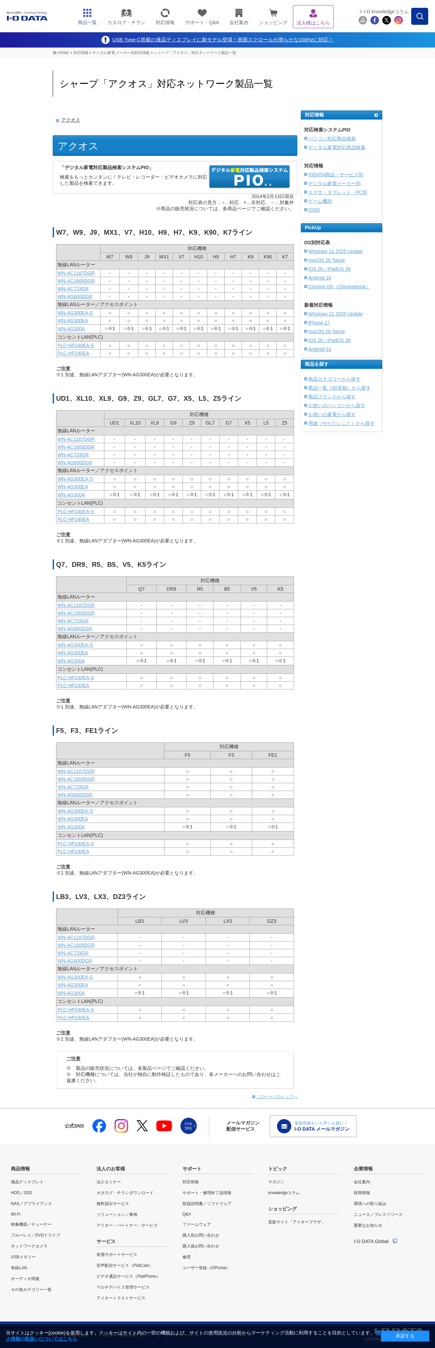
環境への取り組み (370, 1203)
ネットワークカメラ (29, 1246)
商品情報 (20, 1168)
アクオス (70, 120)
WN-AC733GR (73, 288)
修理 (186, 1257)
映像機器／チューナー (31, 1224)
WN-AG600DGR (74, 296)
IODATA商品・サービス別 (335, 174)
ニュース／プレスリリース (378, 1214)
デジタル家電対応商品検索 (336, 147)
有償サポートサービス (117, 1254)
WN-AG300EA (72, 320)
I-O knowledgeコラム (386, 11)
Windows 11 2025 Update (335, 251)
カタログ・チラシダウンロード (125, 1192)
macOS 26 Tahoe (326, 260)
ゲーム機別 (320, 201)
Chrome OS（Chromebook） (339, 286)
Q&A (186, 1214)
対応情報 (80, 53)
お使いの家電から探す (332, 414)
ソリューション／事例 (117, 1214)
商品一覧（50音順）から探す (339, 388)
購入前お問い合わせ (200, 1235)
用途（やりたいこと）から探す (341, 423)
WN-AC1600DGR (76, 281)
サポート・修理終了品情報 (206, 1192)
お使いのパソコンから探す (336, 405)
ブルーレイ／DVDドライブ (35, 1235)
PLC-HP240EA (73, 353)
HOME (63, 53)
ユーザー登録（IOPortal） (206, 1267)
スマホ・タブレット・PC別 (337, 192)
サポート (192, 1168)
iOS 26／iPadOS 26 (329, 269)
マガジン (276, 1182)
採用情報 (362, 1192)
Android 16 (319, 278)
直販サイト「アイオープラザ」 (296, 1222)
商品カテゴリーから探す (334, 379)
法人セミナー (109, 1182)
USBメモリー (23, 1257)
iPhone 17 (319, 322)
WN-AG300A (71, 328)
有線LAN (19, 1267)
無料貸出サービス (113, 1203)
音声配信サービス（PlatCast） (125, 1265)
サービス (106, 1241)
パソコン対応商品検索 (332, 138)
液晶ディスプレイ (27, 1182)
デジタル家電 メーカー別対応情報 (121, 53)
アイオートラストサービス (121, 1298)
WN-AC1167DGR (76, 273)
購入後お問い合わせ (200, 1246)
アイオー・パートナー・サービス (127, 1225)
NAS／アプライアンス (31, 1203)
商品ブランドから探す (332, 396)
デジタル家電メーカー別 (334, 183)
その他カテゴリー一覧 (31, 1289)
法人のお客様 (111, 1168)
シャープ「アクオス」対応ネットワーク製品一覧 (195, 53)
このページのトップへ (277, 1096)
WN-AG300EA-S (75, 313)
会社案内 (362, 1182)
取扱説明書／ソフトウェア (206, 1203)
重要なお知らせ (368, 1225)
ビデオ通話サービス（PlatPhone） (128, 1276)
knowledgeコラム (284, 1192)
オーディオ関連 (25, 1278)
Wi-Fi (15, 1214)
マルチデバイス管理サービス (123, 1287)
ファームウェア (196, 1224)
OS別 (314, 210)
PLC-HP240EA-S (75, 345)
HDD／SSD (21, 1192)
